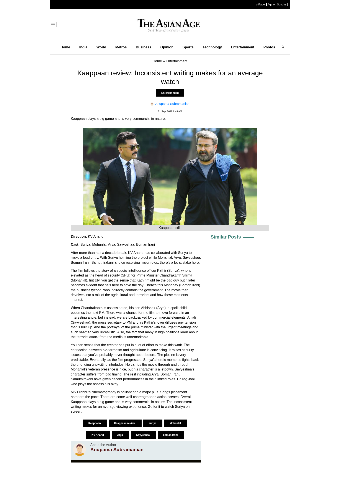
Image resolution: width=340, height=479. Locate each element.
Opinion (166, 47)
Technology (212, 47)
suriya (153, 423)
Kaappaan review (125, 423)
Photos (269, 47)
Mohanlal (175, 423)
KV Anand (98, 434)
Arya (120, 434)
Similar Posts (226, 237)
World (101, 47)
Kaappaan (94, 423)
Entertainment (242, 47)
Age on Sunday (276, 4)
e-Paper (261, 4)
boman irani (170, 434)
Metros (121, 47)
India (83, 47)
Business (143, 47)
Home (65, 47)
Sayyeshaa (143, 434)
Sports (188, 47)
